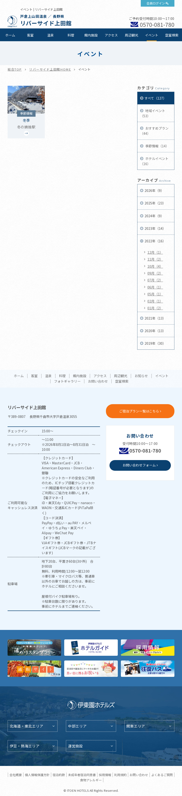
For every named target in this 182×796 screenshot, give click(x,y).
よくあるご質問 (162, 775)
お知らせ (141, 376)
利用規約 (120, 775)
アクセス (111, 35)
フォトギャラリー (67, 381)
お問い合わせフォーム (139, 465)
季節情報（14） (157, 146)
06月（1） (155, 287)
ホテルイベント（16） (154, 161)
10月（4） (155, 266)
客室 (30, 35)
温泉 (50, 35)
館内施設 (91, 35)
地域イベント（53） (152, 113)
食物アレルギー (91, 780)
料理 (71, 35)
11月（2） (155, 259)
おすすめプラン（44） (154, 131)
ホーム (10, 35)
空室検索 (171, 35)
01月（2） (155, 308)
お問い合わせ (98, 381)
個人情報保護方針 (37, 775)
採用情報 (105, 775)
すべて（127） (155, 98)
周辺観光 (131, 35)
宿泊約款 (59, 775)
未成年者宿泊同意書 (82, 775)
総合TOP (15, 69)
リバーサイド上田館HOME (50, 69)
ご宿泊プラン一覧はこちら (139, 411)
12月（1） (155, 252)
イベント (151, 35)
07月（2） (155, 280)
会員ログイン (155, 3)
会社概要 (15, 775)
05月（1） (155, 294)
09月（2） (155, 273)
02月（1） (155, 301)
